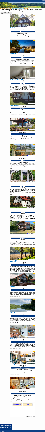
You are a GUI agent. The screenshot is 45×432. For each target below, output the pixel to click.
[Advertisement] (22, 424)
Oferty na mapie (6, 8)
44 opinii (34, 266)
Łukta (33, 66)
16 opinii (26, 343)
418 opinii (26, 59)
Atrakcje (22, 8)
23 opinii (25, 188)
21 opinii (25, 162)
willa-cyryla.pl (43, 0)
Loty (14, 8)
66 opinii (28, 85)
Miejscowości (10, 8)
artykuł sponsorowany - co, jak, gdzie (32, 416)
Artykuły (26, 8)
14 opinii (28, 395)
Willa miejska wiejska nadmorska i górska (28, 404)
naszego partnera (16, 38)
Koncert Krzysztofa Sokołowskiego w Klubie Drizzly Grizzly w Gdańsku (17, 404)
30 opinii (25, 33)
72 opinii (25, 369)
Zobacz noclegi (22, 31)
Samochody (18, 8)
